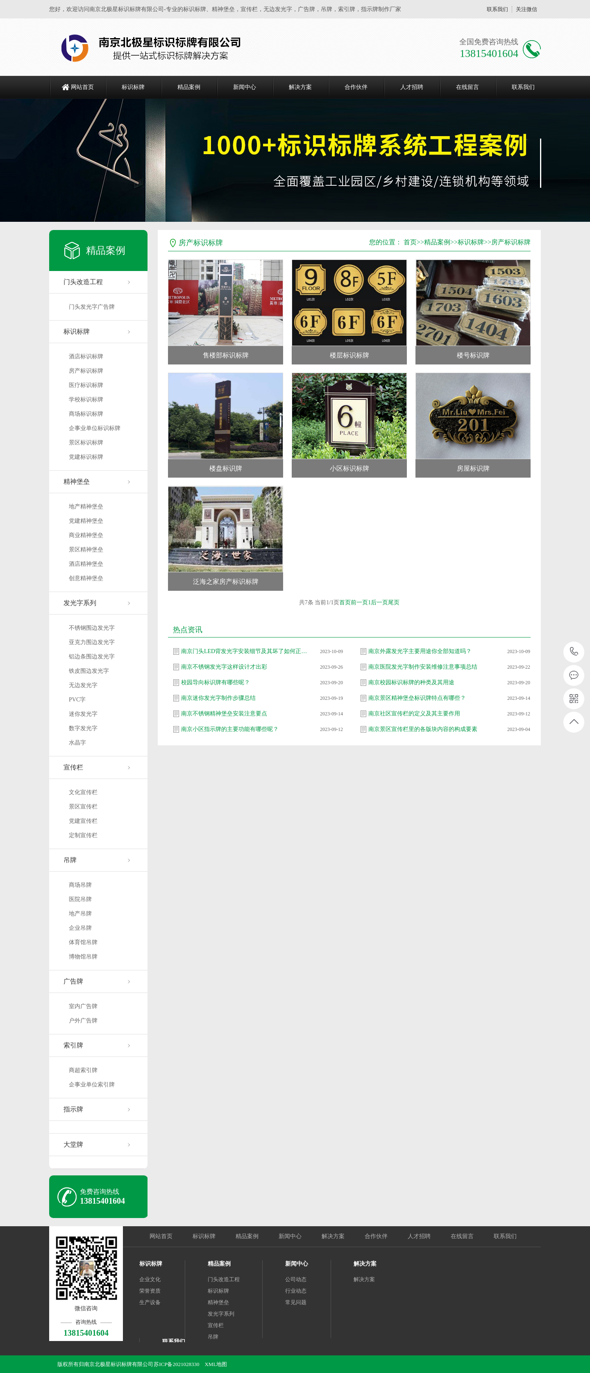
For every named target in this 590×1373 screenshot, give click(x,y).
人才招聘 (411, 87)
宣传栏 (73, 767)
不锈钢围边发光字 (92, 628)
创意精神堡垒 (86, 578)
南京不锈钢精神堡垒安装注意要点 (224, 713)
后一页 (379, 602)
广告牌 (73, 981)
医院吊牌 (80, 899)
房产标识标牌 (86, 371)
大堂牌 (73, 1144)
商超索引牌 (83, 1070)
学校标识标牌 (86, 399)
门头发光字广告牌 (92, 307)
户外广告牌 (83, 1021)
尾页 (393, 602)
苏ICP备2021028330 (176, 1364)
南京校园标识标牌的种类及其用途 (411, 682)
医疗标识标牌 (86, 385)
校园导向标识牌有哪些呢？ (215, 682)
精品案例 (188, 87)
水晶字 (77, 743)
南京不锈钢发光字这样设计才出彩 (224, 667)
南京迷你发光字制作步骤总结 (218, 698)
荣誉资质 (150, 1291)
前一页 (359, 602)
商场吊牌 (80, 885)
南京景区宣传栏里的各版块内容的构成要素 (422, 729)
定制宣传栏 (83, 835)
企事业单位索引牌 (92, 1085)
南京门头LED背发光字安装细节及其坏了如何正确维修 (244, 651)
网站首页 (82, 87)
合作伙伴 (356, 87)
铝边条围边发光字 (92, 656)
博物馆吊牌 (83, 957)
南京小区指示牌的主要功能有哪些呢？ (230, 729)
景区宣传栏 (83, 807)
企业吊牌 (80, 928)
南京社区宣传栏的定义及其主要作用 (414, 713)
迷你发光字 (83, 714)
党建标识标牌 (86, 457)
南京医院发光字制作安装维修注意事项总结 (422, 667)
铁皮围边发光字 (89, 671)
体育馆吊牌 (83, 942)
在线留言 (467, 87)
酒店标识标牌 (86, 356)
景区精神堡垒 (86, 549)
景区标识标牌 (86, 442)
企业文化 (150, 1279)
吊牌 (70, 859)
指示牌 (73, 1109)
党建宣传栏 (83, 821)
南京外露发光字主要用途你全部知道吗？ (420, 651)
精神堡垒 (77, 481)
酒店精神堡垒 (86, 564)
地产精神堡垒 (86, 506)
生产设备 (150, 1302)
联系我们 (497, 9)
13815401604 (574, 651)
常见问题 (295, 1302)
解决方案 (300, 87)
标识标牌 (133, 87)
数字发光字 (83, 728)
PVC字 (77, 700)
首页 (410, 242)
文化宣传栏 (83, 792)
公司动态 (295, 1279)
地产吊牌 (80, 914)
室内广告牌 (83, 1006)
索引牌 (73, 1045)
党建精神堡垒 (86, 521)
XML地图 (215, 1364)
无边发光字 (83, 685)
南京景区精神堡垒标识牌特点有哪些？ (417, 698)
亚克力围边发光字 (92, 642)
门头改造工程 (83, 281)
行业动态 (295, 1291)
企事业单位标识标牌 (94, 428)
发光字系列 (80, 602)
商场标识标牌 (86, 414)
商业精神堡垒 (86, 535)
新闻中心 (244, 87)
